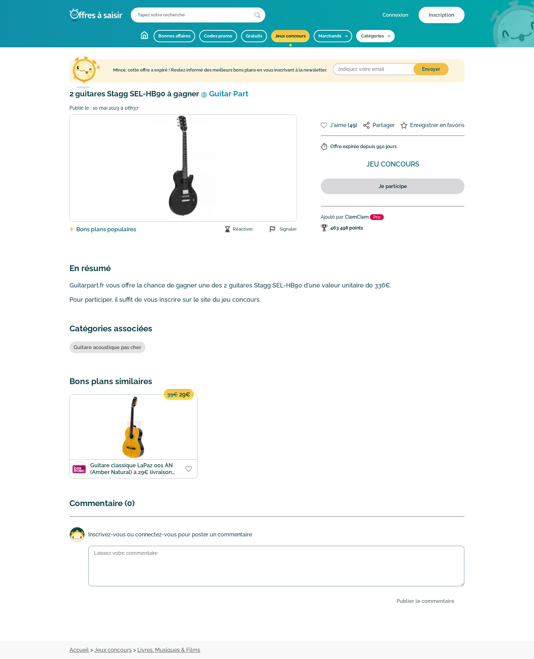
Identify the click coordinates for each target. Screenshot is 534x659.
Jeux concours (290, 35)
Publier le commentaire (425, 601)
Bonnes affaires (174, 35)
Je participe (393, 186)
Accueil (144, 35)
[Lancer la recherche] (257, 15)
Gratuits (254, 35)
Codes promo (218, 35)
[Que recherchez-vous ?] (198, 14)
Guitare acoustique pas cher (107, 347)
